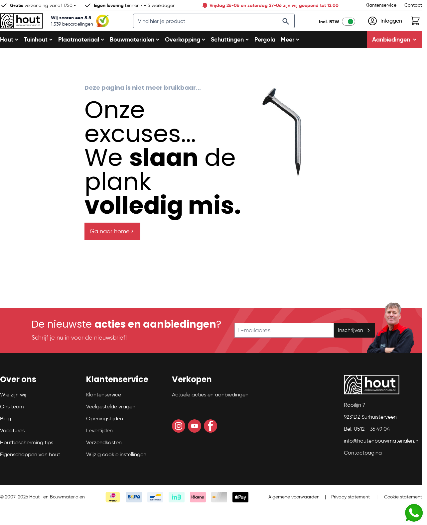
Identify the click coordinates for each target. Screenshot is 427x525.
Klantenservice (380, 5)
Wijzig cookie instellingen (116, 470)
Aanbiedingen (394, 55)
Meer (290, 55)
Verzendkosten (104, 458)
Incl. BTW (329, 30)
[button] (39, 398)
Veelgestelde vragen (110, 422)
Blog (5, 434)
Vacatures (12, 446)
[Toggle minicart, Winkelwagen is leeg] (415, 29)
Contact (413, 5)
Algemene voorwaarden (294, 513)
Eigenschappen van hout (30, 470)
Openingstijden (104, 434)
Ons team (12, 422)
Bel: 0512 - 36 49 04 (367, 445)
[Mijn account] (384, 29)
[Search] (292, 29)
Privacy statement (350, 513)
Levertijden (99, 446)
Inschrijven (354, 346)
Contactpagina (363, 469)
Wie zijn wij (13, 410)
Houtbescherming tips (26, 458)
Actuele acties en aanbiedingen (210, 410)
